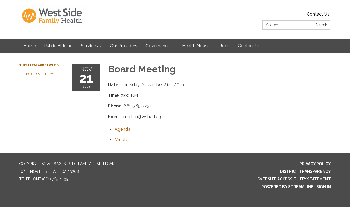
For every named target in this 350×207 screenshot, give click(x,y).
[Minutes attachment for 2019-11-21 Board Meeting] (122, 139)
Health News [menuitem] (195, 45)
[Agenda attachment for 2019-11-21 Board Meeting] (122, 129)
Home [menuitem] (29, 45)
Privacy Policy (315, 164)
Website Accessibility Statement (294, 179)
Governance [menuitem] (157, 45)
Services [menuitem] (89, 45)
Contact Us (318, 14)
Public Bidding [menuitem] (58, 45)
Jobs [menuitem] (225, 45)
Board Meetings (40, 74)
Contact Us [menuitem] (249, 45)
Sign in (323, 187)
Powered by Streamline (287, 187)
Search (321, 25)
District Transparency (305, 171)
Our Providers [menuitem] (123, 45)
